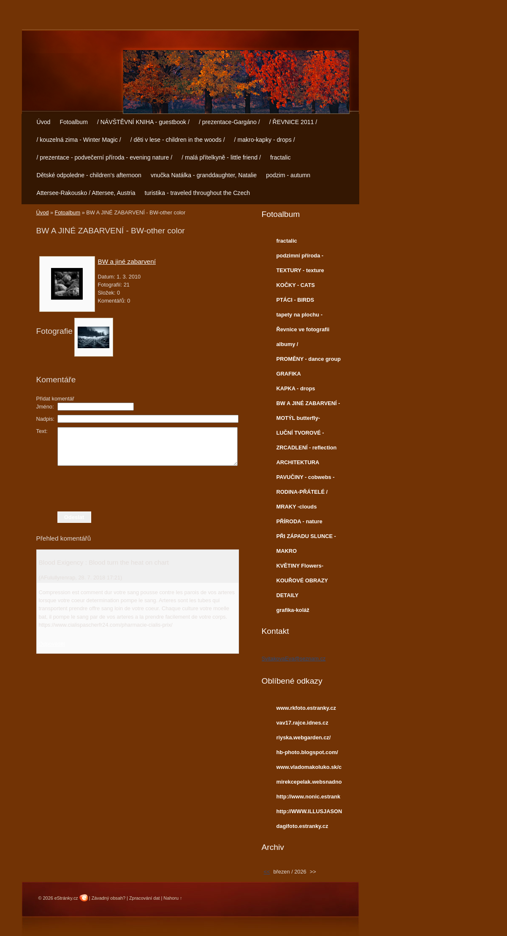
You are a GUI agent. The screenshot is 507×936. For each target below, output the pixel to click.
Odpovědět (52, 644)
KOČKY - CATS (296, 285)
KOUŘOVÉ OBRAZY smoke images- (302, 582)
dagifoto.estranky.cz (302, 826)
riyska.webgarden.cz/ (304, 737)
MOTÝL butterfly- (298, 418)
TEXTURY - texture (300, 270)
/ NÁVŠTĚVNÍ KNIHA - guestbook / (143, 122)
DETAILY (288, 595)
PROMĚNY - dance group (309, 359)
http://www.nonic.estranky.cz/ (309, 798)
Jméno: (45, 406)
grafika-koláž (293, 610)
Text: (42, 431)
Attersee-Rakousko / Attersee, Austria (86, 192)
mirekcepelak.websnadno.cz (309, 784)
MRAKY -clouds (297, 506)
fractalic (280, 157)
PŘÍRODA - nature (300, 521)
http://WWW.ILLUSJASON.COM (309, 813)
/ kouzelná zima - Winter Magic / (79, 139)
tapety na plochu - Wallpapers (300, 316)
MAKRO (287, 551)
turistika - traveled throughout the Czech (197, 192)
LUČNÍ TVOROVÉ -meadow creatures (300, 435)
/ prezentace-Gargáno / (229, 122)
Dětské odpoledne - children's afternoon (89, 175)
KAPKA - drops (296, 388)
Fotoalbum (74, 122)
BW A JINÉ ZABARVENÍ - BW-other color (308, 405)
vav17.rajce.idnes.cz (302, 723)
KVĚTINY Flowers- (300, 566)
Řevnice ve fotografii (303, 329)
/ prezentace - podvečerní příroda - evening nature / (105, 157)
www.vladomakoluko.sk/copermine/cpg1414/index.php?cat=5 (309, 769)
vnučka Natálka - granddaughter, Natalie (204, 175)
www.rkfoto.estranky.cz (306, 708)
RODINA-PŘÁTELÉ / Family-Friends (302, 494)
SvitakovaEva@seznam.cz (294, 658)
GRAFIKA (289, 374)
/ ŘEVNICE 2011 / (293, 122)
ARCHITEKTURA (298, 462)
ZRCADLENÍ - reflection (307, 447)
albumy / (287, 344)
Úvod (44, 122)
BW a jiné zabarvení (127, 261)
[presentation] (137, 488)
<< (267, 871)
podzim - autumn (288, 175)
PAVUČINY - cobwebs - (306, 477)
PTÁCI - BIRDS (296, 300)
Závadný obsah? (108, 898)
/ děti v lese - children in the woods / (177, 139)
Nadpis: (45, 419)
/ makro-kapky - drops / (264, 139)
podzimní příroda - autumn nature (300, 257)
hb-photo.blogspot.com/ (307, 752)
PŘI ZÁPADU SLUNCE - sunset (306, 538)
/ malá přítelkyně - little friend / (221, 157)
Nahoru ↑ (172, 898)
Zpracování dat (144, 898)
